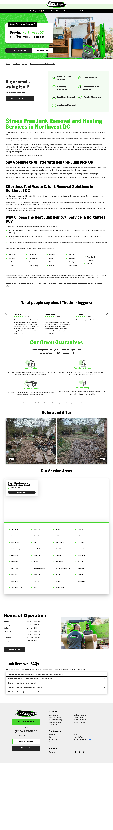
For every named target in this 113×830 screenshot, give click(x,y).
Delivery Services (79, 722)
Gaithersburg (33, 266)
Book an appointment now (60, 275)
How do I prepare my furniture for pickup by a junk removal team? (56, 678)
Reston (71, 254)
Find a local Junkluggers (26, 741)
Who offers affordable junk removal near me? (56, 692)
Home (8, 64)
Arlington (12, 258)
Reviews (52, 752)
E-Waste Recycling (55, 720)
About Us (52, 734)
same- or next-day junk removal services (66, 177)
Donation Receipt (82, 388)
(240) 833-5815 (18, 50)
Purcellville (53, 266)
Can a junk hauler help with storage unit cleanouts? (56, 687)
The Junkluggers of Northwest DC (42, 64)
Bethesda (12, 266)
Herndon (52, 254)
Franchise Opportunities (26, 748)
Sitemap (52, 742)
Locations (16, 64)
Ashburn (11, 262)
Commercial (53, 724)
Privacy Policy (54, 739)
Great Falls (90, 260)
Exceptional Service (82, 368)
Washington (73, 266)
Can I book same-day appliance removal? (56, 683)
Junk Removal (53, 715)
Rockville (72, 258)
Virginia (24, 64)
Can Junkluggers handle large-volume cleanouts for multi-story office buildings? (56, 674)
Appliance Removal (80, 715)
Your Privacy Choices (82, 739)
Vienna (89, 263)
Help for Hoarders (80, 720)
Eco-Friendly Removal (30, 388)
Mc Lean (52, 262)
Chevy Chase (33, 258)
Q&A (75, 734)
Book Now (42, 50)
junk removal (98, 145)
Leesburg (52, 258)
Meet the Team (79, 737)
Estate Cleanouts (79, 717)
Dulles (31, 262)
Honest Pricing (30, 368)
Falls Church (91, 257)
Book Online (26, 722)
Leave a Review (22, 492)
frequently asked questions (50, 669)
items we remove (30, 210)
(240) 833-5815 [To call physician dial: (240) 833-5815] (15, 488)
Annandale (12, 254)
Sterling (71, 262)
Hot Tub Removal (55, 722)
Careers (51, 737)
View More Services (20, 99)
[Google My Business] (83, 752)
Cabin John (32, 254)
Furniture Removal (55, 717)
